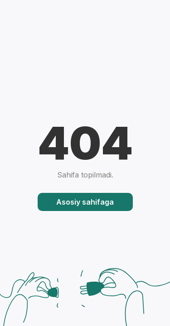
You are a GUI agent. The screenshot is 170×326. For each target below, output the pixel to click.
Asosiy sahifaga (85, 201)
